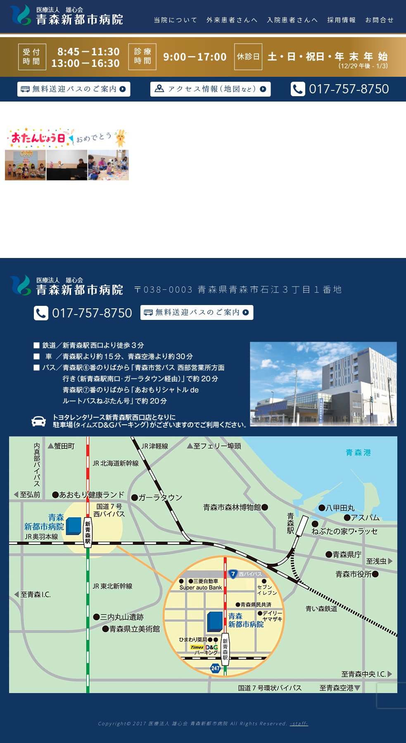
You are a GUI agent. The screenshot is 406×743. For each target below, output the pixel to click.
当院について (176, 19)
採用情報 (342, 19)
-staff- (299, 723)
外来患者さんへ (233, 19)
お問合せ (380, 19)
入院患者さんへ (293, 19)
